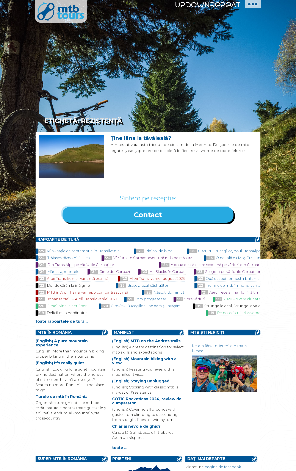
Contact (148, 215)
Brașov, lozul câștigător (147, 286)
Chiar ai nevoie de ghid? (136, 426)
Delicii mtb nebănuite (67, 313)
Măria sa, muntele (63, 272)
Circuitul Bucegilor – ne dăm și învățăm (146, 307)
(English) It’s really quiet (60, 363)
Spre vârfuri (194, 300)
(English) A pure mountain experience (62, 343)
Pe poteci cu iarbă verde (238, 313)
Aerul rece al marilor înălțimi (234, 293)
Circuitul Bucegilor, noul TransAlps (229, 252)
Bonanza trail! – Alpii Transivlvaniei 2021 (81, 300)
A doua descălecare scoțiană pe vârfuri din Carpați (215, 265)
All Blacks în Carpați (168, 272)
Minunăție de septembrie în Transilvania (83, 252)
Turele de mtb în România (62, 397)
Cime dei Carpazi (114, 272)
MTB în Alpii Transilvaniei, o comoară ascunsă (87, 293)
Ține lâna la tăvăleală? (141, 138)
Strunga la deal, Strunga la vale (232, 307)
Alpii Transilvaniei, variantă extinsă (77, 279)
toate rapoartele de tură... (62, 322)
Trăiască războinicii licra (68, 259)
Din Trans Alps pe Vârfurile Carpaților (80, 265)
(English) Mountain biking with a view (144, 361)
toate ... (119, 448)
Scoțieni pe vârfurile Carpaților (232, 272)
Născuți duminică (169, 293)
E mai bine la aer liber (67, 307)
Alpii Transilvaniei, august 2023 (157, 279)
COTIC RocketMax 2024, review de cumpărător (147, 401)
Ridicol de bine (158, 252)
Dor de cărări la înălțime (68, 286)
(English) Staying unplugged (140, 381)
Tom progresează (150, 300)
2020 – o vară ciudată (242, 300)
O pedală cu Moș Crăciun (238, 259)
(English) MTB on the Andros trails (146, 341)
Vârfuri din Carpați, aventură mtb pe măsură (152, 259)
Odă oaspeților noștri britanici (233, 279)
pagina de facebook (223, 467)
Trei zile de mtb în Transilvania (233, 286)
